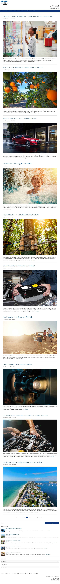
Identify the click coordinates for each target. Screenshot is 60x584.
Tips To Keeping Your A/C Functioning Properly (13, 528)
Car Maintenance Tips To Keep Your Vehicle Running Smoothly (25, 415)
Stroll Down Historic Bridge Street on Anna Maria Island (22, 462)
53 (40, 517)
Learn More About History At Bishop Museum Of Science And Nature (27, 16)
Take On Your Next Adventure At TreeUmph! (13, 540)
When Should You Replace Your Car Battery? (19, 266)
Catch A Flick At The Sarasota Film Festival (17, 364)
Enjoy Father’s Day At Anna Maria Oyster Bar (13, 551)
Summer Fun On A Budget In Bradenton (17, 164)
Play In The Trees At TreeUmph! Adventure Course (21, 215)
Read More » (49, 531)
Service (28, 10)
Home (2, 10)
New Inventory (14, 10)
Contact (33, 10)
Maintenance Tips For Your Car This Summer (13, 546)
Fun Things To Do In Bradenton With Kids (17, 317)
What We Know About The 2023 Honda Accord (19, 118)
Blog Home (7, 10)
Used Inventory (22, 10)
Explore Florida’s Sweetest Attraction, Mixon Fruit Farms (23, 67)
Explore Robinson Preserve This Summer (12, 534)
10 (37, 517)
